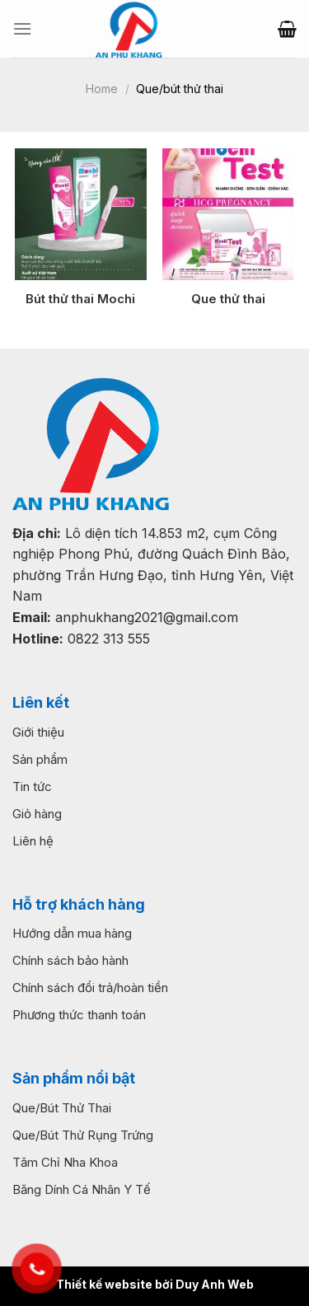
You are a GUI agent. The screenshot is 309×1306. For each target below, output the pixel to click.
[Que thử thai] (228, 214)
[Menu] (22, 28)
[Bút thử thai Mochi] (81, 214)
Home (102, 89)
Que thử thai (228, 299)
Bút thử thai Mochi (80, 299)
